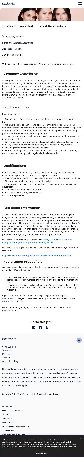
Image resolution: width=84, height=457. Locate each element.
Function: (7, 42)
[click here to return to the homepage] (8, 3)
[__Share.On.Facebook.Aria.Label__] (41, 328)
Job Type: (7, 48)
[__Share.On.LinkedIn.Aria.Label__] (34, 328)
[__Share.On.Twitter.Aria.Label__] (47, 328)
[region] (42, 446)
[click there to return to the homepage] (42, 339)
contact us (7, 301)
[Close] (80, 438)
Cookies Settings (8, 430)
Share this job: (40, 322)
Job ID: (5, 55)
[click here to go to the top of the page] (79, 340)
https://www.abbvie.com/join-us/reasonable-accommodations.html (36, 255)
